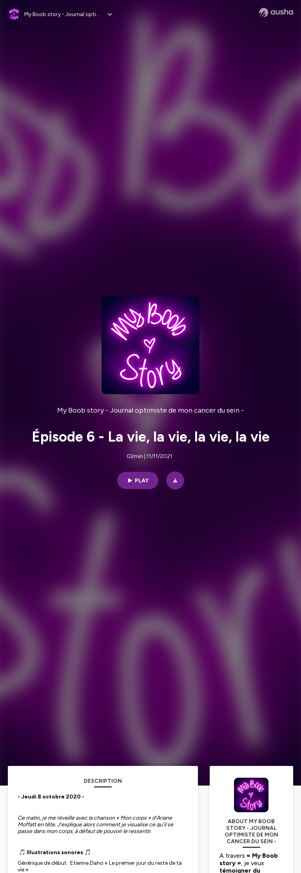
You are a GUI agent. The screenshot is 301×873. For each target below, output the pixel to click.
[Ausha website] (276, 12)
